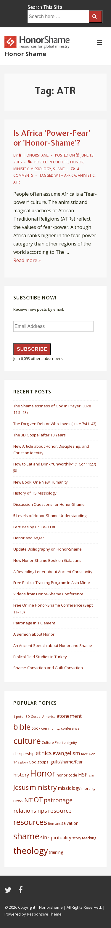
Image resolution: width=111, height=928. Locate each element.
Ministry (21, 168)
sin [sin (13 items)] (43, 837)
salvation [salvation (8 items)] (69, 823)
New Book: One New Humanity (40, 482)
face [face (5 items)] (84, 754)
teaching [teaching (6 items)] (89, 838)
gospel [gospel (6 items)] (43, 762)
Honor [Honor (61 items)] (43, 773)
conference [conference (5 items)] (70, 728)
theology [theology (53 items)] (30, 850)
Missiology (40, 168)
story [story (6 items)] (76, 838)
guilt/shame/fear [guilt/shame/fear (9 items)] (66, 762)
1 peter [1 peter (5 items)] (19, 717)
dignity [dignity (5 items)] (72, 743)
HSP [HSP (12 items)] (83, 774)
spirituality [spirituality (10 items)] (59, 837)
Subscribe (32, 349)
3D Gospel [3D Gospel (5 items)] (33, 717)
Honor (76, 162)
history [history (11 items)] (21, 774)
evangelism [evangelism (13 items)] (66, 753)
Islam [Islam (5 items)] (92, 775)
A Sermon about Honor (33, 634)
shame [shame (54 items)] (26, 836)
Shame (59, 168)
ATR (16, 182)
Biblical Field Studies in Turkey (40, 656)
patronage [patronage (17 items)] (58, 800)
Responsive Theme (44, 914)
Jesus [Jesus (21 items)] (21, 787)
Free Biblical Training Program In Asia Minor (51, 582)
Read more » (27, 260)
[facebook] (21, 891)
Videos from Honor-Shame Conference (48, 594)
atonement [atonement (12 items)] (69, 715)
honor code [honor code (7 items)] (67, 775)
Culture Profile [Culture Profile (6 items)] (54, 742)
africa (70, 175)
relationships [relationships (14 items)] (30, 810)
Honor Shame (25, 54)
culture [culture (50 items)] (27, 740)
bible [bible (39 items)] (21, 726)
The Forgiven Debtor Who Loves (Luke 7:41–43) (54, 423)
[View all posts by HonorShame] (34, 155)
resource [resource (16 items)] (60, 810)
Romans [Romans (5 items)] (54, 824)
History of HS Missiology (35, 493)
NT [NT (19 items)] (28, 800)
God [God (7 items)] (32, 762)
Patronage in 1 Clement (34, 623)
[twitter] (9, 891)
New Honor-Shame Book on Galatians (47, 560)
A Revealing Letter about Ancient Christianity (52, 571)
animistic (86, 175)
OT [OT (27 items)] (38, 799)
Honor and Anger (28, 537)
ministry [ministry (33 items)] (43, 787)
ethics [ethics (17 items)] (44, 753)
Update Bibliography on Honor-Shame (47, 549)
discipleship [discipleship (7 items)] (24, 753)
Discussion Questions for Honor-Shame (49, 504)
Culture (60, 162)
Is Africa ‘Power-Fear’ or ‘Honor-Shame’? (51, 138)
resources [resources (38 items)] (30, 822)
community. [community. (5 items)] (50, 728)
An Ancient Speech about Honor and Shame (52, 645)
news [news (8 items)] (18, 800)
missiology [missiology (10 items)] (69, 788)
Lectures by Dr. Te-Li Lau (35, 527)
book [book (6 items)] (35, 728)
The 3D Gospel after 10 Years (39, 435)
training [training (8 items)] (56, 852)
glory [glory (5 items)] (24, 762)
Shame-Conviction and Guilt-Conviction (48, 667)
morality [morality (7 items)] (88, 788)
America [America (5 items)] (49, 717)
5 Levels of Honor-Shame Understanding (49, 515)
